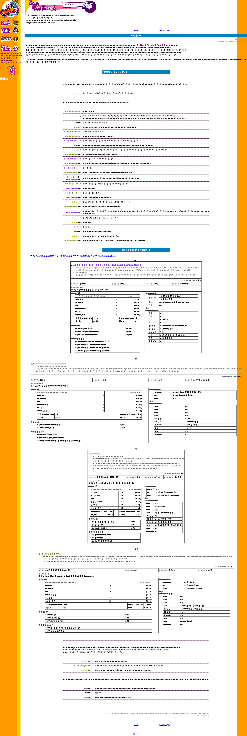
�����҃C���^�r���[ (11, 53)
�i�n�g (85, 256)
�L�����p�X (107, 256)
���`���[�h (45, 256)
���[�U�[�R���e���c (42, 15)
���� (67, 256)
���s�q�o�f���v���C (11, 63)
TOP (27, 15)
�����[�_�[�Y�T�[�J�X (12, 58)
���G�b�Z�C (7, 60)
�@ (136, 260)
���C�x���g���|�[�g (11, 56)
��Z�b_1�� (164, 30)
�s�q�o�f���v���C (65, 15)
